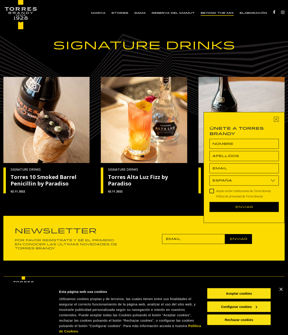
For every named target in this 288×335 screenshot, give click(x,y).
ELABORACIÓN (253, 13)
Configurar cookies (239, 289)
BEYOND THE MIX (217, 13)
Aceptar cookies (239, 276)
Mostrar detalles (72, 326)
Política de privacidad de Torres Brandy (239, 196)
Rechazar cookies (239, 302)
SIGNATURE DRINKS (26, 169)
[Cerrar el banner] (281, 272)
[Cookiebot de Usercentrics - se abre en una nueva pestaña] (29, 326)
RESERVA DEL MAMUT (173, 13)
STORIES (120, 13)
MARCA (98, 13)
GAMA (140, 13)
